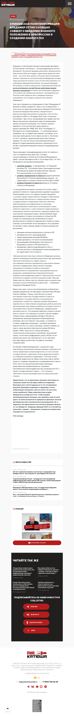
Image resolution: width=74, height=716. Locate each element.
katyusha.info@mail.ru (28, 682)
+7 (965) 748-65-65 (50, 682)
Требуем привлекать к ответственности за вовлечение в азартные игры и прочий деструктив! (48, 585)
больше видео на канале (37, 543)
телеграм (32, 607)
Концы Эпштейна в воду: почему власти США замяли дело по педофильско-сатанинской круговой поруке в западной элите (23, 586)
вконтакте (33, 614)
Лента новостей (22, 462)
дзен (31, 630)
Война (13, 16)
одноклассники (34, 622)
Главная (14, 52)
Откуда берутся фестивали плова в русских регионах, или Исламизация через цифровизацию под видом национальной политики (23, 571)
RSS (38, 678)
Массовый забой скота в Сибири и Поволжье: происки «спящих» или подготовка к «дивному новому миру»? (48, 570)
